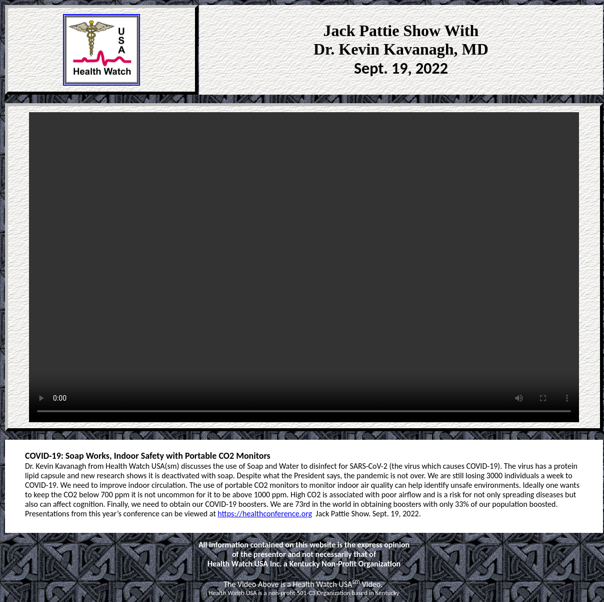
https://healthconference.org (265, 513)
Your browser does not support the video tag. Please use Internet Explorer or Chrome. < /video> (304, 267)
